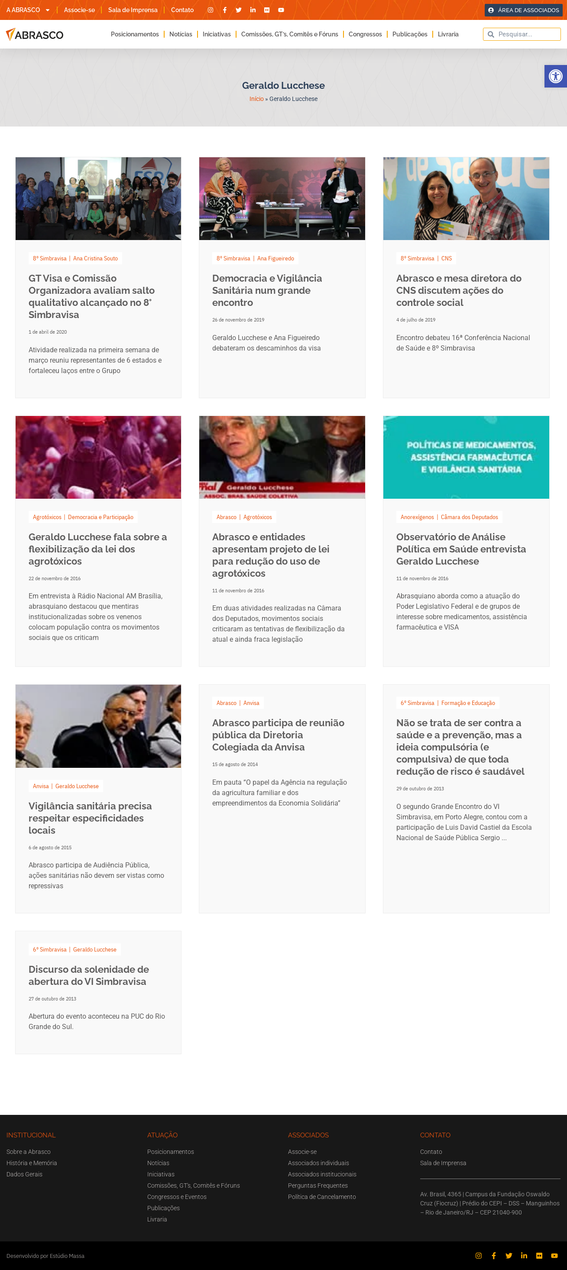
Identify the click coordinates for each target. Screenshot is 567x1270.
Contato (182, 9)
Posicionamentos (135, 34)
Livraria (448, 34)
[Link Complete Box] (98, 277)
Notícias (180, 34)
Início (256, 98)
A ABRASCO (28, 10)
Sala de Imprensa (133, 9)
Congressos (365, 34)
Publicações (410, 34)
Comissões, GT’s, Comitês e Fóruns (289, 34)
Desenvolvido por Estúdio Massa (45, 1256)
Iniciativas (217, 34)
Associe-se (79, 9)
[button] (555, 76)
